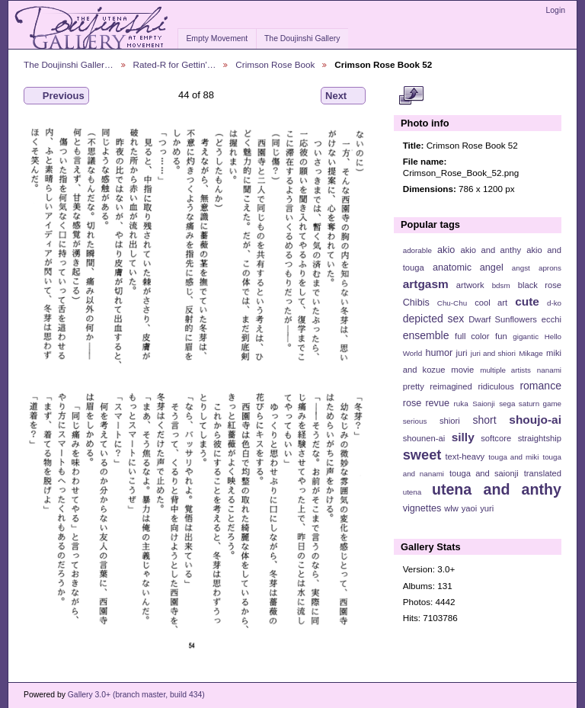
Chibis (416, 302)
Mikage (531, 353)
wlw (451, 508)
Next (343, 96)
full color (472, 336)
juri (462, 352)
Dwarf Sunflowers (502, 319)
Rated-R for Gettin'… (174, 64)
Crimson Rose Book (275, 64)
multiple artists (505, 370)
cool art (491, 302)
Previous (56, 96)
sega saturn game (530, 403)
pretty (413, 386)
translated (542, 473)
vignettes (422, 508)
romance (540, 386)
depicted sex (434, 318)
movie (462, 369)
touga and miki (513, 457)
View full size (411, 96)
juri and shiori (493, 353)
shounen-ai (424, 438)
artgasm (426, 283)
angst (521, 268)
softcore (496, 438)
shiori (450, 420)
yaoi (470, 508)
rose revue (426, 403)
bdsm (501, 285)
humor (438, 353)
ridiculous (495, 386)
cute (527, 301)
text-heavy (464, 456)
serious (415, 421)
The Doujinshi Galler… (68, 64)
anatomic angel (468, 267)
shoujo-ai (535, 419)
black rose (539, 285)
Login (555, 10)
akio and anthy (490, 250)
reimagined (451, 386)
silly (463, 437)
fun (501, 336)
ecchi (551, 319)
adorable (417, 250)
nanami (549, 370)
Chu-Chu (452, 303)
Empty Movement (217, 38)
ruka (461, 403)
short (484, 420)
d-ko (554, 303)
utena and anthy (496, 489)
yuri (487, 508)
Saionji (483, 403)
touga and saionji (484, 473)
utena (412, 492)
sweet (422, 455)
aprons (550, 268)
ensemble (426, 335)
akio (446, 250)
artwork (470, 285)
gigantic (526, 336)
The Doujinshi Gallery (302, 38)
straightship (539, 438)
